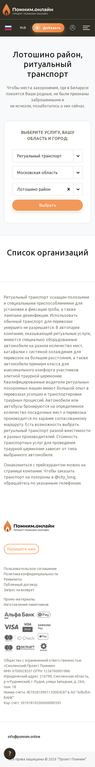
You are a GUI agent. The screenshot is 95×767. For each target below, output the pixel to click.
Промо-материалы (19, 599)
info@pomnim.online (24, 737)
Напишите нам (21, 549)
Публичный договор (20, 585)
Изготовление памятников (26, 605)
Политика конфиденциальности (31, 574)
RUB (23, 27)
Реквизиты (13, 579)
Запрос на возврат (19, 590)
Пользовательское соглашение (30, 569)
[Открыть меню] (86, 28)
